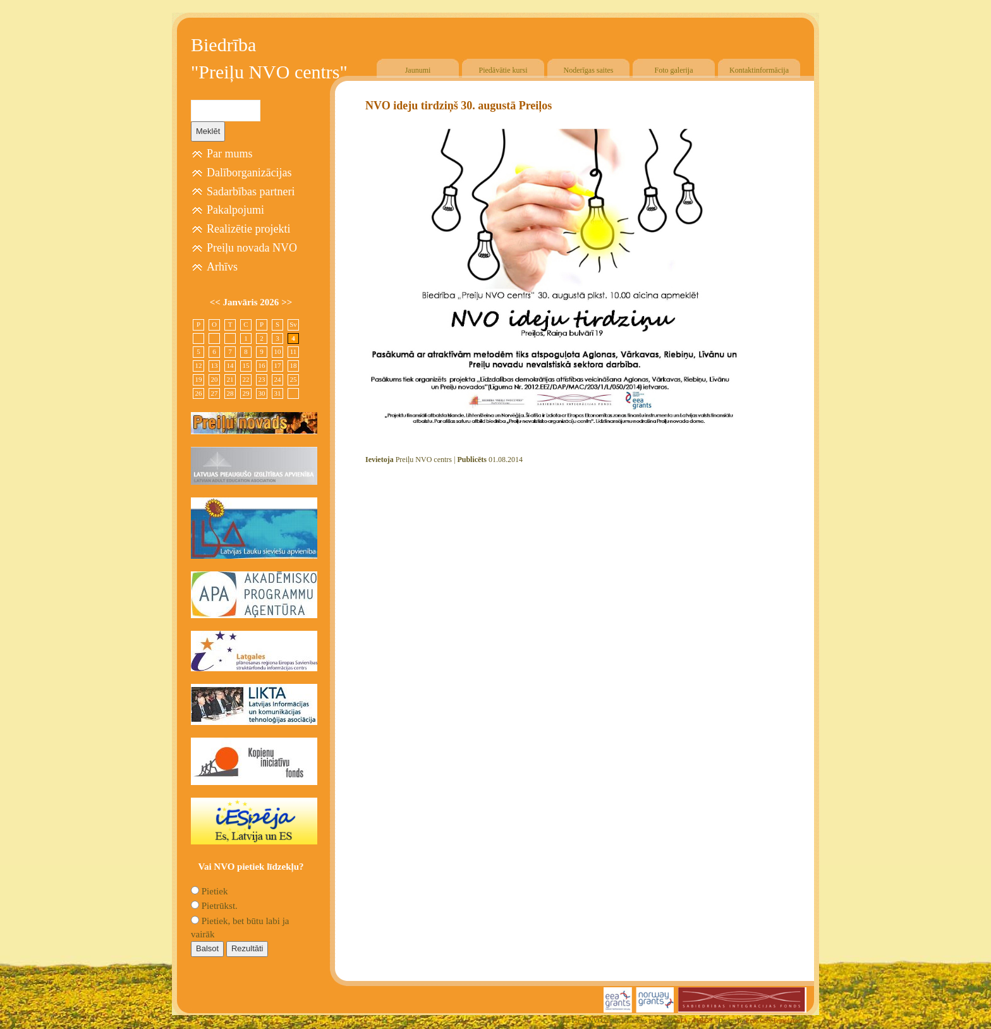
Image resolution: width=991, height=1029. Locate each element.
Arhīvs (222, 266)
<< (216, 302)
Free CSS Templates (773, 1020)
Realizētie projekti (248, 228)
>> (286, 302)
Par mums (230, 153)
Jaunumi (418, 70)
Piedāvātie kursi (503, 70)
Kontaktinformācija (759, 70)
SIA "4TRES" (696, 1020)
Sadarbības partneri (251, 191)
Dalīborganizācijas (249, 172)
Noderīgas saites (589, 70)
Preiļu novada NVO (252, 247)
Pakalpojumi (235, 210)
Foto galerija (674, 70)
